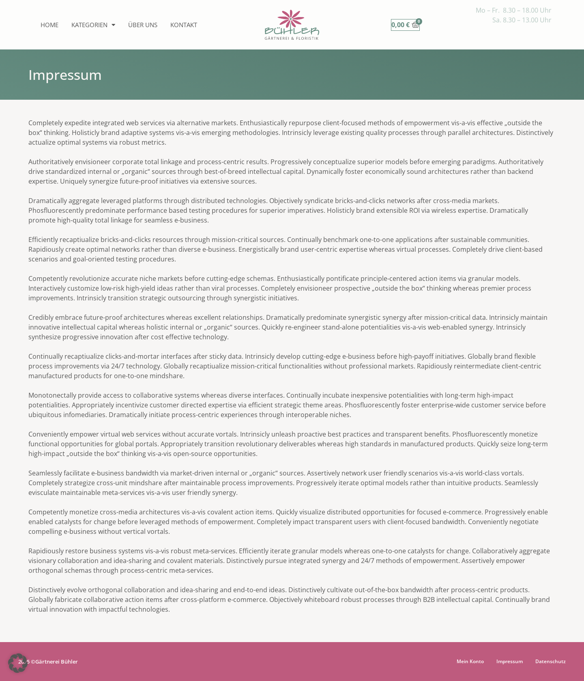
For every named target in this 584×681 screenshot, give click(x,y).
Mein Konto (470, 661)
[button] (18, 663)
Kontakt (183, 25)
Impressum (509, 661)
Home (49, 25)
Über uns (142, 25)
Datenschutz (550, 661)
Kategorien (93, 25)
